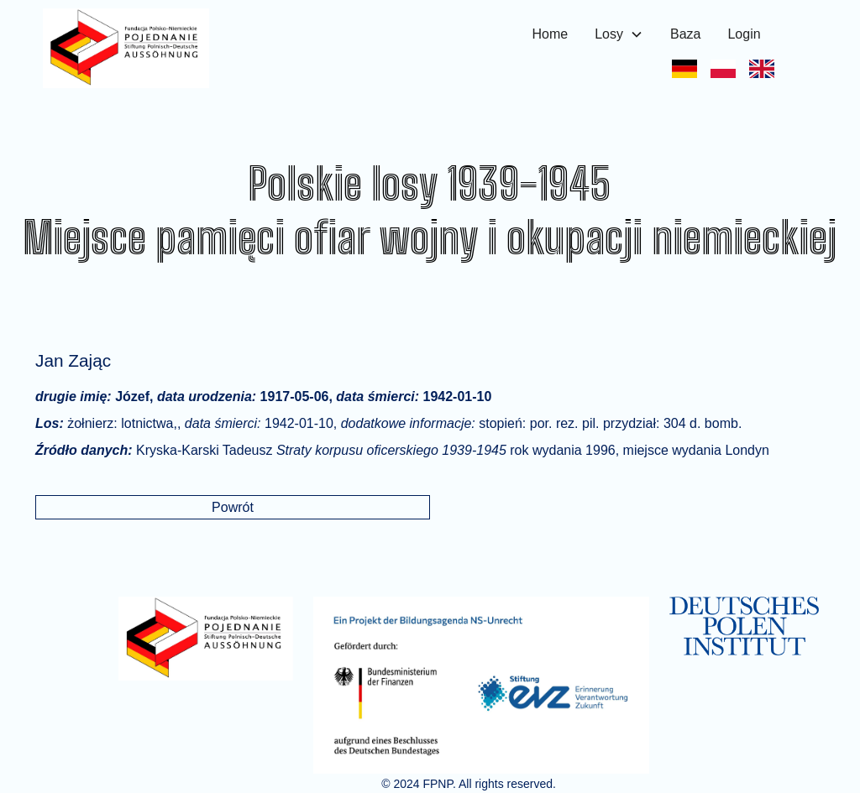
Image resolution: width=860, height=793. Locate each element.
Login (743, 34)
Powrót (233, 507)
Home (550, 34)
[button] (619, 34)
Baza (685, 34)
